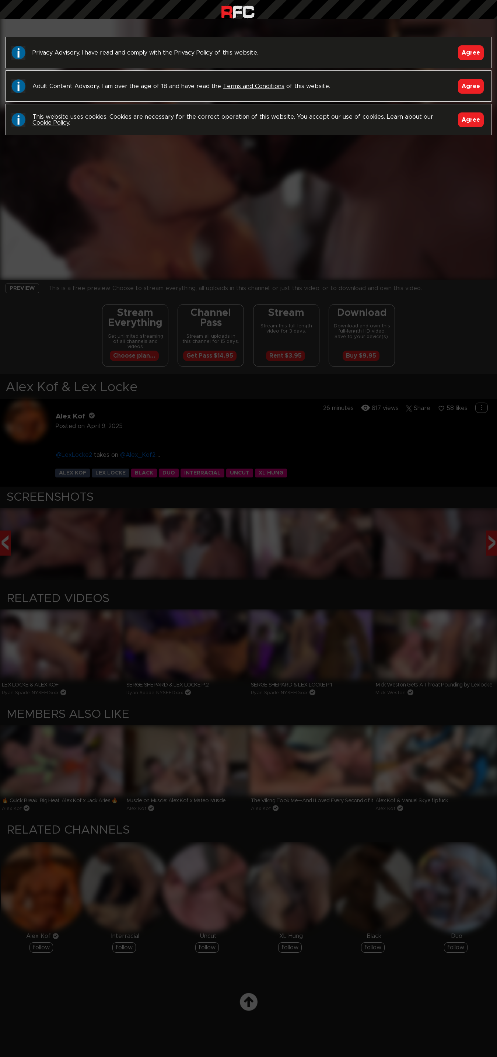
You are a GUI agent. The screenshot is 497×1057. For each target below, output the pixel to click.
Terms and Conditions (253, 86)
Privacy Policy (193, 53)
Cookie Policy (50, 123)
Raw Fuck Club (238, 11)
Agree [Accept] (471, 53)
